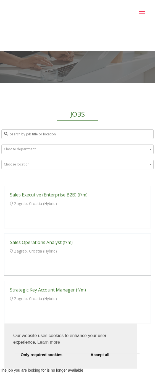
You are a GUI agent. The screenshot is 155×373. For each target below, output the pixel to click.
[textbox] (77, 149)
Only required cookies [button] (41, 355)
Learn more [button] (48, 342)
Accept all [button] (100, 355)
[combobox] (77, 149)
